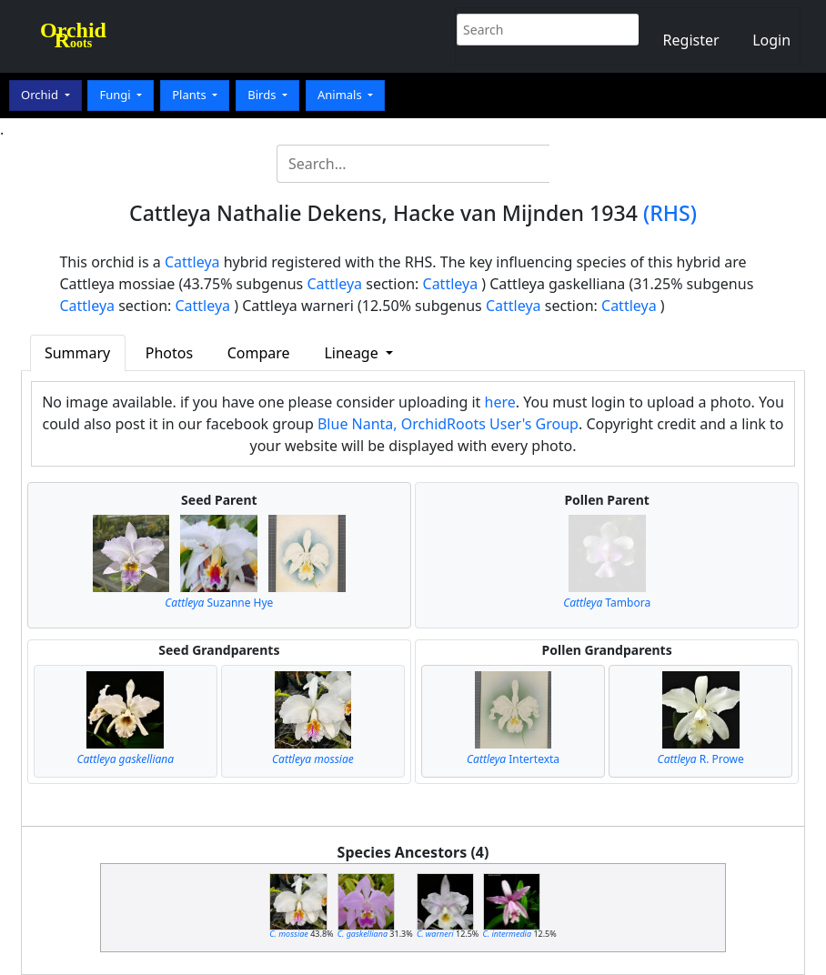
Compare (258, 353)
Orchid (41, 94)
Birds (263, 94)
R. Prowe (701, 759)
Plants (190, 94)
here (500, 402)
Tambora (606, 602)
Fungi (116, 94)
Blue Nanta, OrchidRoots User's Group (448, 424)
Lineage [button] (352, 353)
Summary (77, 353)
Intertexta (513, 759)
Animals (341, 94)
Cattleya (192, 262)
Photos (169, 353)
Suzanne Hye (219, 602)
